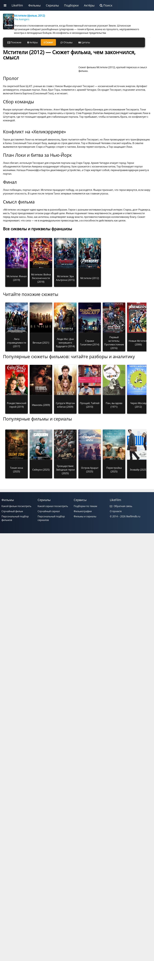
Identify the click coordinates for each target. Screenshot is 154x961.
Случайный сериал (49, 544)
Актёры (89, 5)
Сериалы (52, 5)
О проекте (116, 544)
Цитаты (84, 42)
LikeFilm (17, 5)
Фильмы (34, 5)
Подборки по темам (85, 538)
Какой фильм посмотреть (16, 538)
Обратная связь (121, 538)
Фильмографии (83, 544)
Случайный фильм (12, 544)
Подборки (71, 5)
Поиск (106, 5)
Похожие (14, 42)
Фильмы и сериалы (85, 549)
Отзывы (66, 42)
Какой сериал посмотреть (53, 538)
